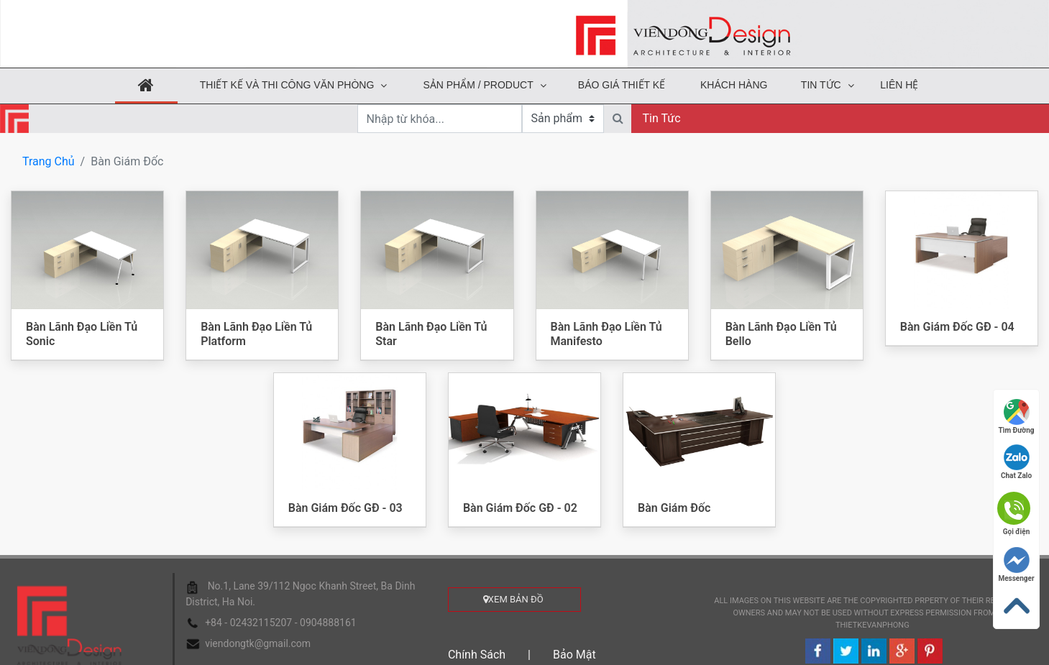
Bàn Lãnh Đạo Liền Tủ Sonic (81, 334)
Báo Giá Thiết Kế (621, 85)
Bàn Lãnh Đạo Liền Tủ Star (431, 334)
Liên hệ (899, 85)
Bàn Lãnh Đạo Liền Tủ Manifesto (606, 334)
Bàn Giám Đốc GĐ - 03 (345, 508)
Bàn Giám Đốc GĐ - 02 (520, 508)
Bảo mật (574, 654)
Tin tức (821, 85)
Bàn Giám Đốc (674, 508)
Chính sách (476, 654)
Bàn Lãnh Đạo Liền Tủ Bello (781, 334)
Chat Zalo (1016, 462)
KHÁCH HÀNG (733, 85)
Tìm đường (1017, 416)
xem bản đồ (514, 599)
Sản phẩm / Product (478, 85)
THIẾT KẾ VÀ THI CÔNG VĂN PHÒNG (287, 85)
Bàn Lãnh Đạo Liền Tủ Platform (256, 334)
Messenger (1016, 564)
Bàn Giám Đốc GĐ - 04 (957, 327)
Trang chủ (48, 161)
